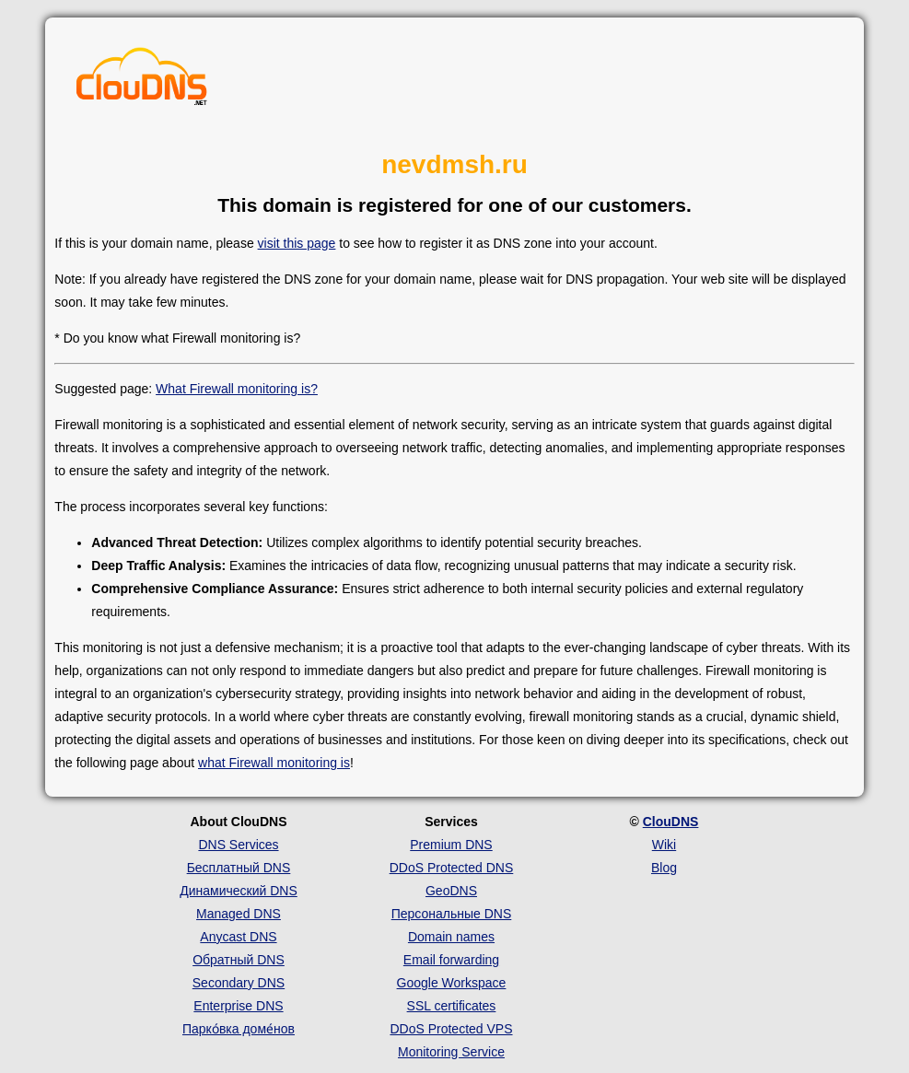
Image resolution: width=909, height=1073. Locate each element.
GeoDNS (451, 890)
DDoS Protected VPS (451, 1028)
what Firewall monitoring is (274, 762)
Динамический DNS (238, 890)
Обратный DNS (238, 959)
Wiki (664, 844)
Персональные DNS (451, 913)
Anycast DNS (238, 936)
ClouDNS (671, 821)
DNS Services (238, 844)
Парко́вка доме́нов (238, 1028)
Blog (664, 867)
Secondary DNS (238, 982)
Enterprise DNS (238, 1005)
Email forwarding (451, 959)
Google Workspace (452, 982)
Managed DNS (238, 913)
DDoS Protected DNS (452, 867)
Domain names (451, 936)
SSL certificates (451, 1005)
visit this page (297, 243)
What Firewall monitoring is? (237, 388)
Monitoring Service (451, 1051)
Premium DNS (451, 844)
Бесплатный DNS (239, 867)
